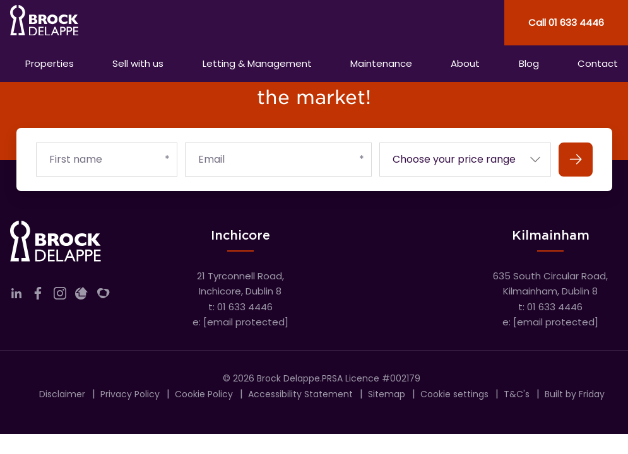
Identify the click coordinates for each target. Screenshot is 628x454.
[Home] (157, 22)
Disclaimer (62, 394)
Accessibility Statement (300, 394)
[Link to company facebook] (38, 296)
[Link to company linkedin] (16, 296)
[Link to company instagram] (60, 296)
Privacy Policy (130, 394)
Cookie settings (454, 394)
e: (240, 322)
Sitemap (386, 394)
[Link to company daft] (81, 296)
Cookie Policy (204, 394)
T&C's (517, 394)
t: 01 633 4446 (240, 306)
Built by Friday (575, 394)
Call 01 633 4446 (566, 22)
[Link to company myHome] (103, 296)
